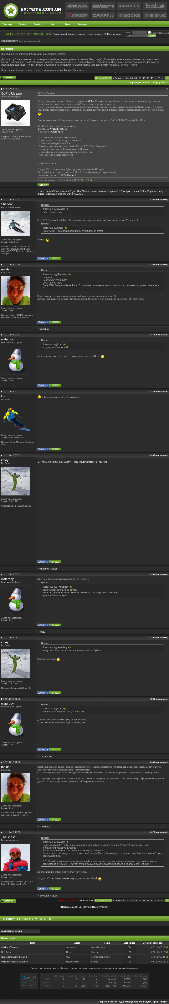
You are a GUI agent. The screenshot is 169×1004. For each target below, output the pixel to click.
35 (131, 78)
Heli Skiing (6, 952)
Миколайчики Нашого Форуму (93, 907)
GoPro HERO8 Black (57, 129)
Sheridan (7, 204)
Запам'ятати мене (158, 33)
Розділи (37, 24)
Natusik (86, 191)
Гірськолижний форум (63, 34)
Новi (91, 900)
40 (152, 78)
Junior (94, 191)
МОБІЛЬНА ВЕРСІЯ (15, 34)
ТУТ (54, 163)
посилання (161, 199)
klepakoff (113, 191)
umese (41, 194)
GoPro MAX (57, 131)
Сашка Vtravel (53, 191)
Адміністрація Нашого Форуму (135, 1002)
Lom (4, 396)
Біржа (67, 24)
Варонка (151, 191)
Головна (22, 24)
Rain (41, 191)
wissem (62, 194)
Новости (81, 34)
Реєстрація (7, 24)
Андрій (127, 191)
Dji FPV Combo (66, 175)
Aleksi (143, 191)
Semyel (161, 191)
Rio (79, 191)
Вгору (163, 1002)
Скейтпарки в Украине (16, 957)
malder (6, 269)
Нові (52, 24)
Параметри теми (138, 82)
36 (135, 78)
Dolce (70, 194)
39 (148, 78)
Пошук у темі (158, 82)
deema (135, 191)
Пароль (128, 36)
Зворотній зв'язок (107, 1002)
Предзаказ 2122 (69, 907)
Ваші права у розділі (12, 931)
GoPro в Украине (112, 34)
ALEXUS (78, 194)
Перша (117, 78)
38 (144, 78)
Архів (155, 1002)
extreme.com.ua (117, 968)
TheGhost (44, 826)
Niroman (102, 191)
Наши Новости (95, 34)
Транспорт (82, 24)
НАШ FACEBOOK (35, 34)
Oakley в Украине (9, 947)
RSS (48, 34)
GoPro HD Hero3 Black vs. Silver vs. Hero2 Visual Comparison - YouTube (72, 462)
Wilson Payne (69, 191)
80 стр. (161, 78)
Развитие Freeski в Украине (14, 962)
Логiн (127, 32)
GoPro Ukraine (11, 93)
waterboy (44, 329)
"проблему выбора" (60, 878)
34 (127, 78)
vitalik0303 (51, 194)
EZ (120, 191)
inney (4, 460)
